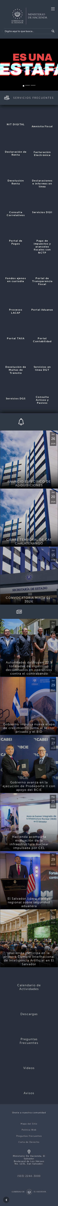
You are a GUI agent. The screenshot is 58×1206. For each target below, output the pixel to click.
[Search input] (27, 31)
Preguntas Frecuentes (29, 1136)
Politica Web (29, 1130)
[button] (4, 65)
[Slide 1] (23, 86)
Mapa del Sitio (29, 1123)
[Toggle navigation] (53, 8)
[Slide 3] (33, 85)
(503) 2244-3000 (29, 1176)
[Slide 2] (27, 85)
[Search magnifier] (53, 31)
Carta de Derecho (28, 1142)
